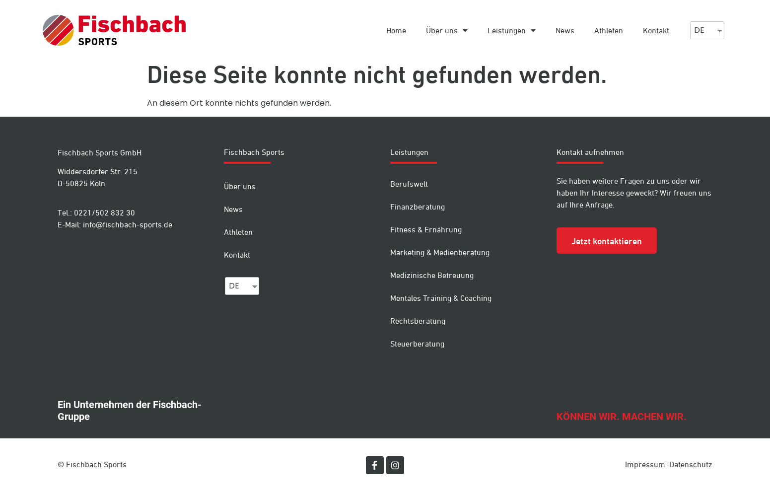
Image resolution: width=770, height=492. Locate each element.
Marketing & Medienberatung (440, 252)
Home (396, 30)
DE (699, 30)
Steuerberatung (417, 343)
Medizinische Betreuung (432, 275)
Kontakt (656, 30)
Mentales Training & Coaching (440, 297)
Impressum (645, 464)
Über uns (447, 30)
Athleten (608, 30)
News (565, 30)
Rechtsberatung (417, 320)
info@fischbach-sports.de (127, 224)
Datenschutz (690, 464)
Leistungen (512, 30)
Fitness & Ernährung (426, 229)
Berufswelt (409, 183)
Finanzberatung (417, 206)
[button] (607, 240)
